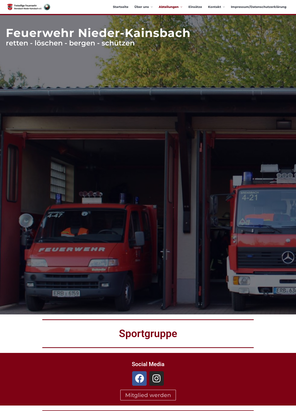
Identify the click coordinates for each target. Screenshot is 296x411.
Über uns (141, 7)
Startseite (120, 7)
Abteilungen (169, 7)
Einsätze (195, 7)
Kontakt (214, 7)
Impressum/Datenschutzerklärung (258, 7)
